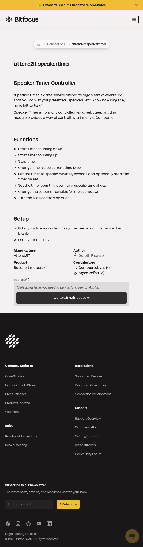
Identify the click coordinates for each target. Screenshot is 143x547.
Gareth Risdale (91, 255)
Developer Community (91, 385)
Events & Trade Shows (20, 385)
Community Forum (88, 454)
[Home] (38, 44)
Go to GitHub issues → (72, 297)
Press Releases (15, 394)
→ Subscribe (68, 504)
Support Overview (88, 419)
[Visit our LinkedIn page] (49, 523)
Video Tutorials (85, 445)
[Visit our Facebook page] (7, 523)
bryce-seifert (89, 272)
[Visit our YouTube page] (38, 523)
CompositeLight (92, 267)
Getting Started (86, 436)
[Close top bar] (137, 5)
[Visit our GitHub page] (28, 523)
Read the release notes (89, 5)
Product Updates (17, 403)
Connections (56, 44)
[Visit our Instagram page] (18, 523)
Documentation (86, 427)
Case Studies (14, 376)
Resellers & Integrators (21, 436)
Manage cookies (25, 534)
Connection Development (93, 394)
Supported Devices (88, 376)
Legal (9, 534)
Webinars (12, 412)
